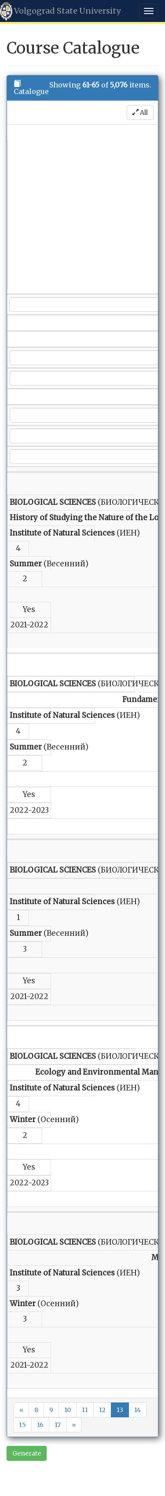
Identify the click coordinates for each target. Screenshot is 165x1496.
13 (120, 1410)
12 (102, 1410)
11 (85, 1410)
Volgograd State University (60, 11)
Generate (26, 1453)
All (140, 112)
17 (58, 1425)
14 (137, 1410)
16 (40, 1425)
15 (22, 1425)
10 (67, 1410)
